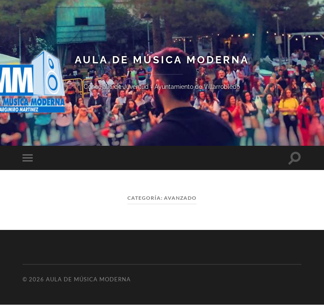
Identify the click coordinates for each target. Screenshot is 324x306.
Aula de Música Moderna (162, 60)
